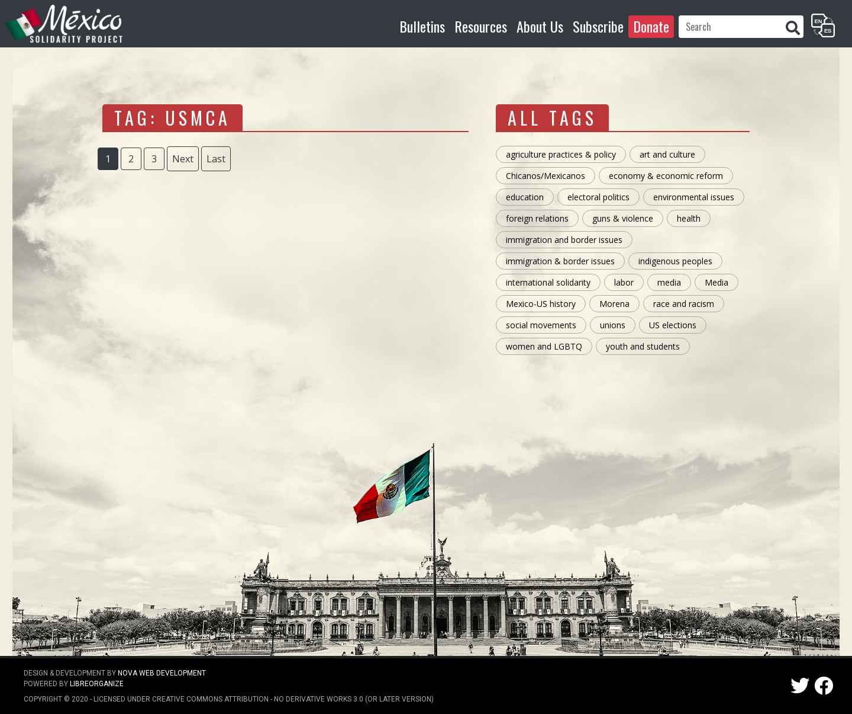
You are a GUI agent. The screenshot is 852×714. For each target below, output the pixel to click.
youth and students (643, 346)
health (689, 218)
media (669, 282)
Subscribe (598, 26)
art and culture (667, 154)
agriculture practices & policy (561, 154)
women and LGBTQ (544, 346)
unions (612, 325)
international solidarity (548, 282)
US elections (672, 325)
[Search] (730, 26)
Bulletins (422, 26)
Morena (614, 303)
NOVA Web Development (162, 673)
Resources (480, 26)
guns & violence (622, 218)
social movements (541, 325)
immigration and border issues (564, 239)
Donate (651, 26)
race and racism (683, 303)
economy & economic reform (666, 175)
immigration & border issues (560, 261)
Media (716, 282)
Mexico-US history (541, 303)
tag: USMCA (172, 117)
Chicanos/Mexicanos (545, 175)
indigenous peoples (675, 261)
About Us (540, 26)
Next (182, 158)
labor (624, 282)
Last (215, 158)
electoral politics (598, 197)
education (525, 197)
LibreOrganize (97, 684)
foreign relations (537, 218)
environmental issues (693, 197)
